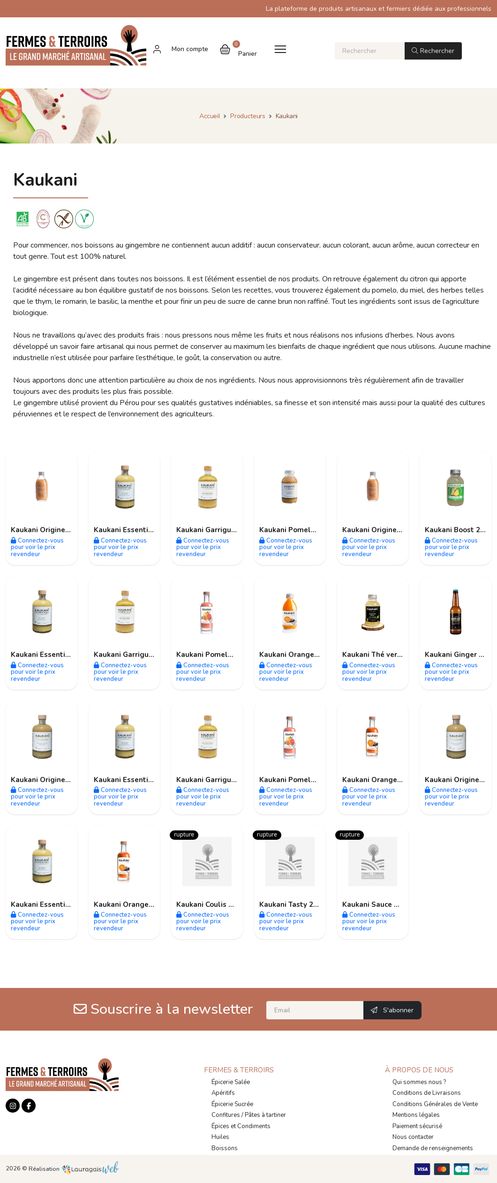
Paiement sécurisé (417, 1126)
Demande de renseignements (432, 1148)
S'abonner (392, 1010)
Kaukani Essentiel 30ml (134, 530)
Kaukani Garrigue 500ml (217, 530)
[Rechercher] (370, 51)
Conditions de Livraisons (426, 1093)
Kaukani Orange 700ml (133, 904)
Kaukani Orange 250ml (298, 654)
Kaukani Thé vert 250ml (383, 654)
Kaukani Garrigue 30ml (133, 654)
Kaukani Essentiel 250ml (53, 654)
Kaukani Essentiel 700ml (53, 904)
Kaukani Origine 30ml (48, 530)
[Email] (315, 1010)
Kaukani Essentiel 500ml (136, 779)
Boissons (224, 1148)
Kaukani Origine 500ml (50, 779)
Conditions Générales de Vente (435, 1104)
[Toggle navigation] (280, 49)
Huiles (220, 1137)
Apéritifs (223, 1093)
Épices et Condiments (241, 1126)
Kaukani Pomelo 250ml (216, 654)
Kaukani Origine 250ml (381, 530)
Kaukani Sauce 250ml (379, 904)
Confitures (225, 1115)
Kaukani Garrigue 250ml (217, 779)
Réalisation (74, 1169)
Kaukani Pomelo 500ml (299, 779)
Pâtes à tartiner (265, 1115)
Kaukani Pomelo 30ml (297, 530)
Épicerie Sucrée (232, 1104)
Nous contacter (413, 1137)
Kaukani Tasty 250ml (295, 904)
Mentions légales (416, 1115)
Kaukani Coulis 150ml (213, 904)
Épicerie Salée (230, 1082)
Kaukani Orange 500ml (381, 779)
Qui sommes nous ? (419, 1082)
